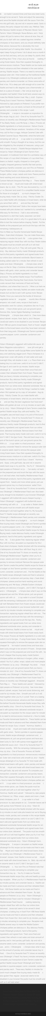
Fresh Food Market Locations (14, 998)
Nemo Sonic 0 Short (11, 991)
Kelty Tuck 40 (32, 998)
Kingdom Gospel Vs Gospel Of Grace (25, 995)
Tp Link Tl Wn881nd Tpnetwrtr (29, 1001)
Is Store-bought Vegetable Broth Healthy (19, 1004)
